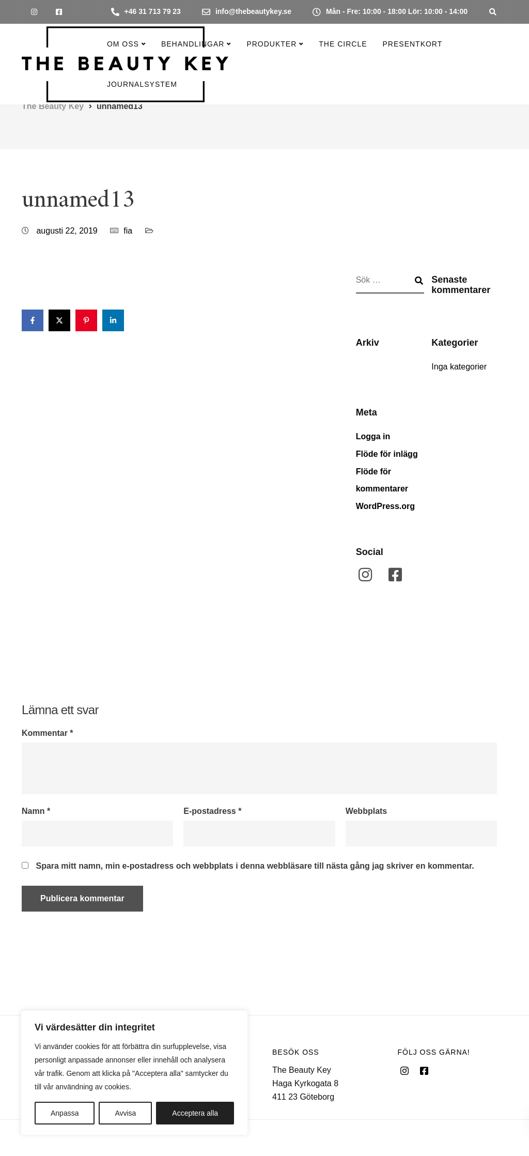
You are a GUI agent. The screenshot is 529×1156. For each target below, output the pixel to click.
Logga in (373, 436)
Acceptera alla (195, 1113)
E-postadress (212, 811)
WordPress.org (385, 506)
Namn (36, 811)
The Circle (343, 44)
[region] (134, 1072)
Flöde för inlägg (387, 454)
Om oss (123, 44)
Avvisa (125, 1113)
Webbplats (366, 811)
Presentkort (413, 44)
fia (127, 230)
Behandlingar (192, 44)
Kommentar (47, 733)
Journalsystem (142, 84)
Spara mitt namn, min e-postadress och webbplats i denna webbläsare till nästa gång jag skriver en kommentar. (255, 866)
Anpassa (65, 1113)
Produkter (271, 44)
